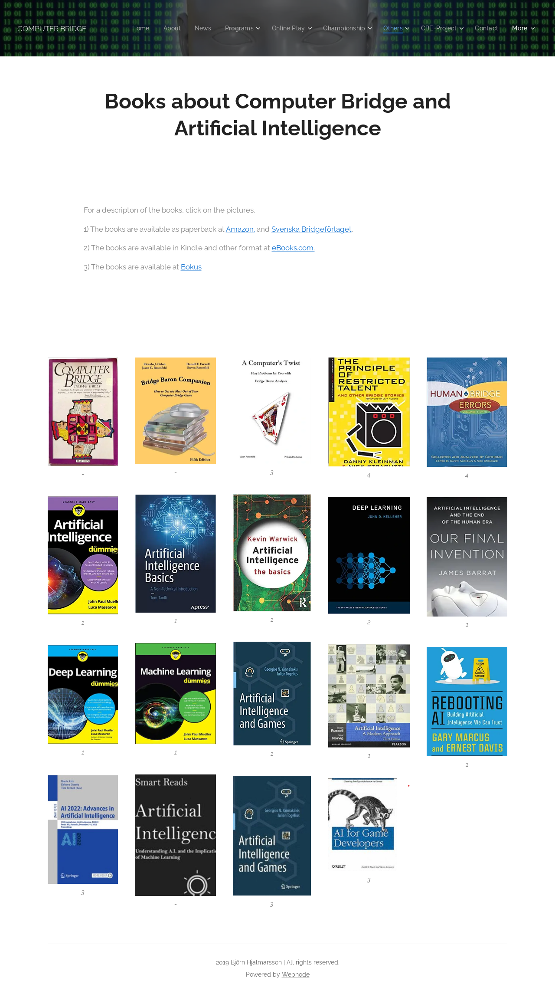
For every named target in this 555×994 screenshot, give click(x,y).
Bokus (191, 266)
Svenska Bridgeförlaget (311, 228)
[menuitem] (130, 28)
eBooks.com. (293, 247)
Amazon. (240, 228)
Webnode (296, 974)
